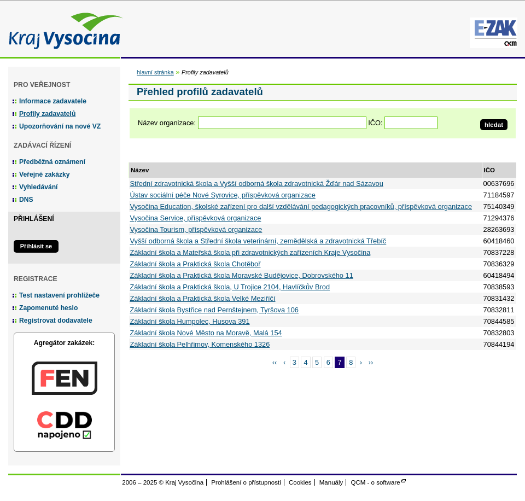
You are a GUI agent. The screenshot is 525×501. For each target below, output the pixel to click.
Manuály (331, 482)
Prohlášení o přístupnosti (246, 482)
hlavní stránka (155, 72)
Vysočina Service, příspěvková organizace (195, 218)
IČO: (375, 123)
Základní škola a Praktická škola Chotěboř (195, 264)
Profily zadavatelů (47, 114)
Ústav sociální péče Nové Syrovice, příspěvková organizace (223, 195)
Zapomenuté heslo (48, 308)
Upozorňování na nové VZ (60, 126)
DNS (26, 199)
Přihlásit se (36, 246)
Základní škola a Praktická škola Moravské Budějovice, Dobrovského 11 (241, 275)
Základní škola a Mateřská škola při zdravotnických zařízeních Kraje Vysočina (250, 252)
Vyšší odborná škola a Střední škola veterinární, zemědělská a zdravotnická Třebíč (258, 241)
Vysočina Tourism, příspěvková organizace (196, 229)
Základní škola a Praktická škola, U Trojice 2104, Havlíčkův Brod (230, 287)
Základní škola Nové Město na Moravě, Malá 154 (206, 333)
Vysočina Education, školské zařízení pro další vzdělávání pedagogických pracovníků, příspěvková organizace (301, 206)
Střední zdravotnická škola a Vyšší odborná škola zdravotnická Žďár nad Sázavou (256, 183)
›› (371, 362)
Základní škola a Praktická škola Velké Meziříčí (203, 298)
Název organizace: (167, 123)
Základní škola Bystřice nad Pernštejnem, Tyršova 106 (214, 310)
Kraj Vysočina (63, 29)
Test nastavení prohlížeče (59, 295)
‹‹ (274, 362)
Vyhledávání (38, 187)
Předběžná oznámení (52, 162)
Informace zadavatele (52, 101)
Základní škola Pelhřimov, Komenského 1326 (200, 344)
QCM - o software (375, 482)
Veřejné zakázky (44, 174)
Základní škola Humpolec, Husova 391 (190, 321)
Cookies (300, 482)
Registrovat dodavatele (55, 320)
